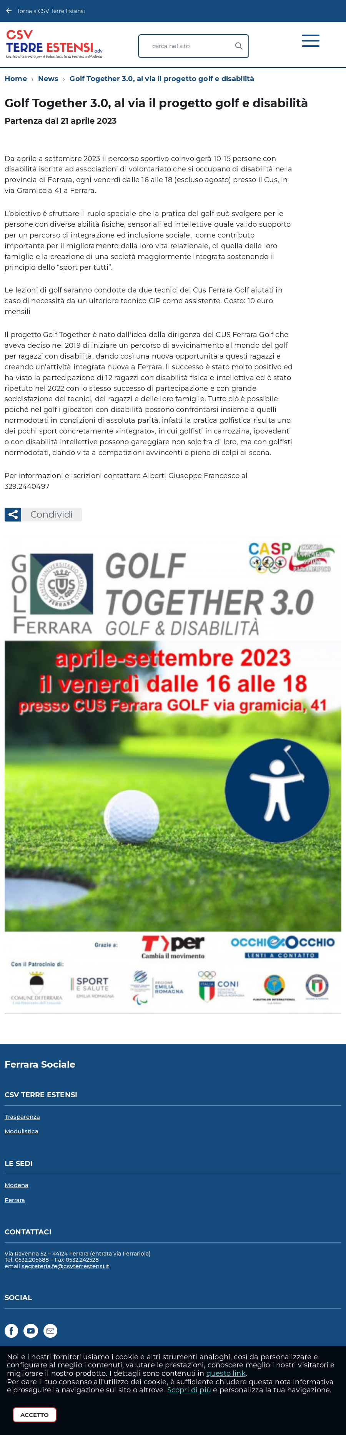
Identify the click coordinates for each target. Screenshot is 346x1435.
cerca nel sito (171, 46)
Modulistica (21, 1131)
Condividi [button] (47, 514)
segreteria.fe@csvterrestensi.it (65, 1266)
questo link (226, 1373)
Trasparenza (22, 1116)
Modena (16, 1185)
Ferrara (15, 1200)
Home (16, 79)
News (48, 79)
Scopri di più (189, 1390)
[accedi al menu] (312, 44)
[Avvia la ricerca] (238, 46)
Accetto (34, 1414)
